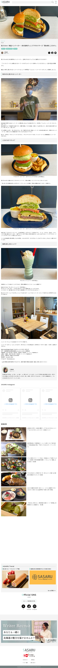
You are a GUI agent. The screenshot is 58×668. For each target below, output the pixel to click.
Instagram (34, 607)
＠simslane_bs (11, 358)
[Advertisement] (29, 532)
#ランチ (15, 48)
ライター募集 (25, 662)
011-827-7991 (9, 357)
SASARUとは (25, 659)
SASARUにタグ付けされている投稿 (10, 417)
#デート (3, 48)
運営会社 (33, 659)
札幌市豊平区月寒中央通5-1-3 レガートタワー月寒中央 (17, 351)
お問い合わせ (32, 662)
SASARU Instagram (8, 384)
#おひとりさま (9, 48)
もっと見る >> (52, 590)
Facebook (29, 607)
